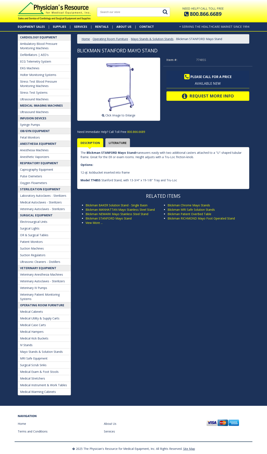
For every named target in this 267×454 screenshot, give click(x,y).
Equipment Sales (31, 27)
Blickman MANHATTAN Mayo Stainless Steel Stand (120, 210)
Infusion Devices (33, 118)
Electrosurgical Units (33, 222)
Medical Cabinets (31, 312)
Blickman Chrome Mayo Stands (189, 205)
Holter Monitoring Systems (38, 75)
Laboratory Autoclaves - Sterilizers (43, 196)
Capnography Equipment (36, 170)
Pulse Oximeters (31, 176)
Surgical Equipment (36, 215)
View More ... (94, 223)
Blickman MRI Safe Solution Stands (191, 210)
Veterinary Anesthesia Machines (41, 274)
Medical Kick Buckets (34, 338)
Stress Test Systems (34, 93)
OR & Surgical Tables (34, 235)
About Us (123, 27)
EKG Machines (29, 68)
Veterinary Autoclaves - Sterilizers (42, 209)
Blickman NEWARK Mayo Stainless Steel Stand (117, 214)
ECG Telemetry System (35, 61)
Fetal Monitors (30, 137)
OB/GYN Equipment (35, 131)
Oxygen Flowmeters (33, 183)
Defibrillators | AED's (34, 55)
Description (90, 143)
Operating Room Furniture (42, 305)
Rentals (101, 27)
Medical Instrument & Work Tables (43, 385)
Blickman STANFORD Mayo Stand (109, 218)
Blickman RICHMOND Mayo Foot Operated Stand (201, 218)
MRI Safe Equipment (34, 358)
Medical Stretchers (32, 378)
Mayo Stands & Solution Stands (41, 352)
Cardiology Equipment (38, 37)
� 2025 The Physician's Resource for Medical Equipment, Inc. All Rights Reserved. (127, 449)
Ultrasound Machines (34, 99)
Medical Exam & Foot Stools (39, 372)
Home (86, 39)
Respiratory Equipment (39, 163)
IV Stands (26, 345)
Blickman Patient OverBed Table (189, 214)
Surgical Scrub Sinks (33, 365)
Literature (118, 143)
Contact (146, 27)
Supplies (59, 27)
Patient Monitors (31, 242)
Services (80, 27)
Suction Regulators (32, 255)
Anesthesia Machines (34, 150)
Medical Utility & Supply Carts (39, 318)
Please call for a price (208, 76)
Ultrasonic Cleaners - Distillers (40, 262)
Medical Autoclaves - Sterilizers (41, 202)
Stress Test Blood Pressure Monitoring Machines (38, 83)
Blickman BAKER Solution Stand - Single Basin (116, 205)
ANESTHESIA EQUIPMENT (38, 144)
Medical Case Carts (33, 325)
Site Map (189, 449)
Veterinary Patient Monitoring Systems (40, 297)
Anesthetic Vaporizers (34, 157)
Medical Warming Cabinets (38, 392)
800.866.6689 (135, 132)
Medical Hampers (32, 332)
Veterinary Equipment (38, 268)
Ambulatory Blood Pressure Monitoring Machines (38, 46)
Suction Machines (32, 248)
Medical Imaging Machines (41, 105)
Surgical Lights (29, 228)
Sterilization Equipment (40, 189)
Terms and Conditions (33, 431)
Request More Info (208, 96)
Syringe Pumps (30, 125)
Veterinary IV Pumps (33, 288)
